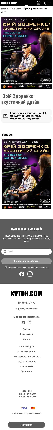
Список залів (26, 366)
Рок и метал (16, 9)
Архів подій (26, 371)
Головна (4, 9)
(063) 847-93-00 (26, 302)
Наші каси (27, 391)
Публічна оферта (26, 351)
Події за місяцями (26, 361)
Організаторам (26, 346)
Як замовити (26, 334)
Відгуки (26, 339)
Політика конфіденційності (26, 356)
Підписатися (26, 425)
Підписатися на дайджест (26, 261)
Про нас (26, 329)
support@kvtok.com (26, 308)
